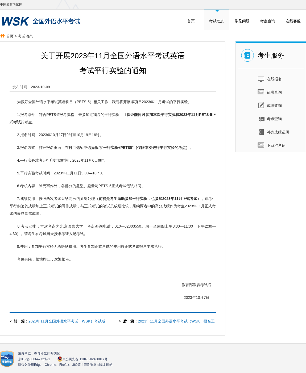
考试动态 (216, 21)
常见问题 (242, 21)
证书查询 (270, 92)
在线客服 (293, 21)
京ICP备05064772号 (34, 359)
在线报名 (270, 79)
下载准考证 (272, 145)
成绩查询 (270, 105)
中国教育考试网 (11, 4)
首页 (191, 21)
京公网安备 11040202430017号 (82, 359)
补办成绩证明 (273, 132)
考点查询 (267, 21)
